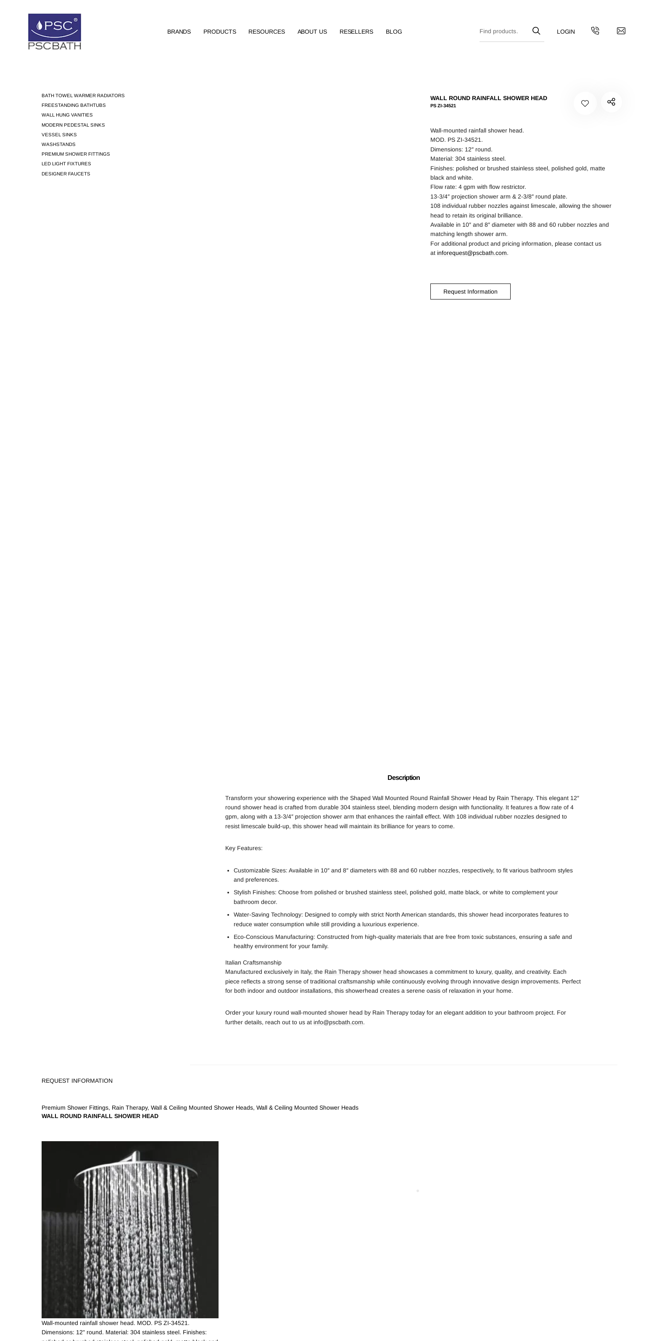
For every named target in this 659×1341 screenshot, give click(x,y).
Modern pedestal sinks (73, 124)
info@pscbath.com (338, 1022)
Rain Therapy (514, 798)
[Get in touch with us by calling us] (581, 35)
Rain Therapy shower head (360, 971)
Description (403, 777)
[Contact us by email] (607, 35)
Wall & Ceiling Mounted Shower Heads (202, 1107)
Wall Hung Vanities (67, 114)
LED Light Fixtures (66, 163)
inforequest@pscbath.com (472, 252)
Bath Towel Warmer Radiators (83, 95)
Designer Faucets (66, 173)
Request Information (470, 291)
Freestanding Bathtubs (74, 105)
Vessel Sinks (59, 134)
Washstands (59, 144)
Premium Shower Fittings (76, 153)
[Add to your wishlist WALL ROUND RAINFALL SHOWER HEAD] (585, 103)
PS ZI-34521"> (610, 103)
